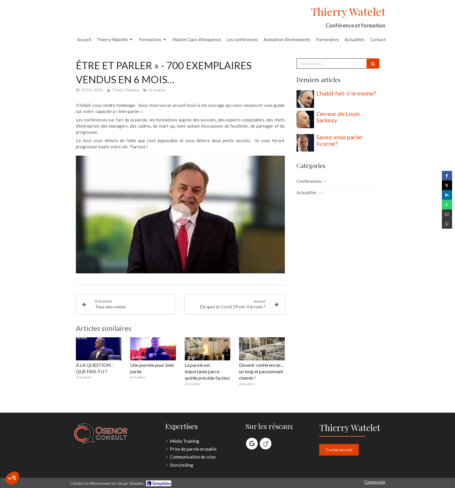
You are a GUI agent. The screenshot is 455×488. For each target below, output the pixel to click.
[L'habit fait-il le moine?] (305, 99)
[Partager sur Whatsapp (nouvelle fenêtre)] (447, 204)
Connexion (374, 481)
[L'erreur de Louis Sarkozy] (305, 119)
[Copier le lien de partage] (447, 224)
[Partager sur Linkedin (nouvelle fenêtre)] (447, 195)
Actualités (306, 192)
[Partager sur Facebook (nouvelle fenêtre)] (447, 175)
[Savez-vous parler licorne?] (305, 143)
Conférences (309, 181)
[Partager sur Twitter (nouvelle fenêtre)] (447, 185)
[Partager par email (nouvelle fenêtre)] (447, 214)
